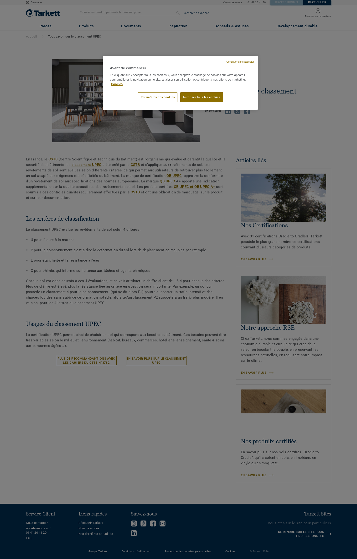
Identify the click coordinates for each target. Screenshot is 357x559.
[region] (180, 83)
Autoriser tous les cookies (201, 97)
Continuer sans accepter (240, 61)
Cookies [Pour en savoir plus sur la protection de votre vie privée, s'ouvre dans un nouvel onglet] (117, 84)
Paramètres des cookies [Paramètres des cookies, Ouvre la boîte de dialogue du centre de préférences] (158, 97)
